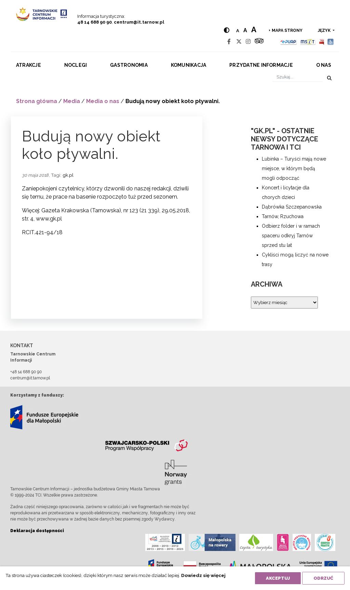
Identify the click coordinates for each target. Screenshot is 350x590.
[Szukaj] (297, 77)
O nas (323, 65)
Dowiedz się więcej (203, 575)
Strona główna (36, 101)
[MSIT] (307, 41)
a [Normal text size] (237, 30)
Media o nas (102, 101)
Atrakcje (28, 65)
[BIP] (322, 41)
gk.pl (68, 175)
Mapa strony (287, 30)
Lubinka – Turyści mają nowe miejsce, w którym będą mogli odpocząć (294, 168)
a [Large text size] (253, 29)
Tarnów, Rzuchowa (283, 216)
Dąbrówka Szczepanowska (292, 207)
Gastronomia (129, 65)
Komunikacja (188, 65)
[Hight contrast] (226, 30)
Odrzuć (323, 578)
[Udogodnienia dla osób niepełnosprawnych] (330, 41)
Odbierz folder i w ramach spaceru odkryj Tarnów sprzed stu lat (291, 235)
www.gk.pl (49, 218)
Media (71, 101)
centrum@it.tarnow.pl (139, 22)
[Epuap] (288, 41)
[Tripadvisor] (259, 41)
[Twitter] (239, 41)
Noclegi (75, 65)
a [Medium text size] (245, 30)
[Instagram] (248, 41)
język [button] (325, 30)
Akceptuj (278, 578)
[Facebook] (229, 41)
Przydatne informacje (261, 65)
